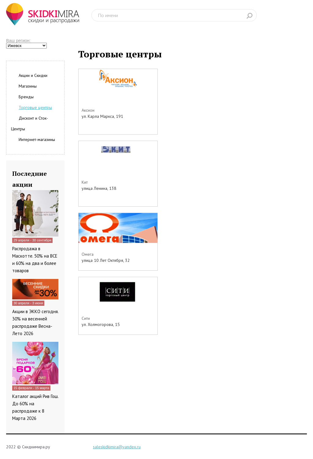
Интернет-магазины (37, 139)
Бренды (26, 96)
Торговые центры (35, 107)
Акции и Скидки (33, 75)
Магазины (28, 86)
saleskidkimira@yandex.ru (117, 447)
